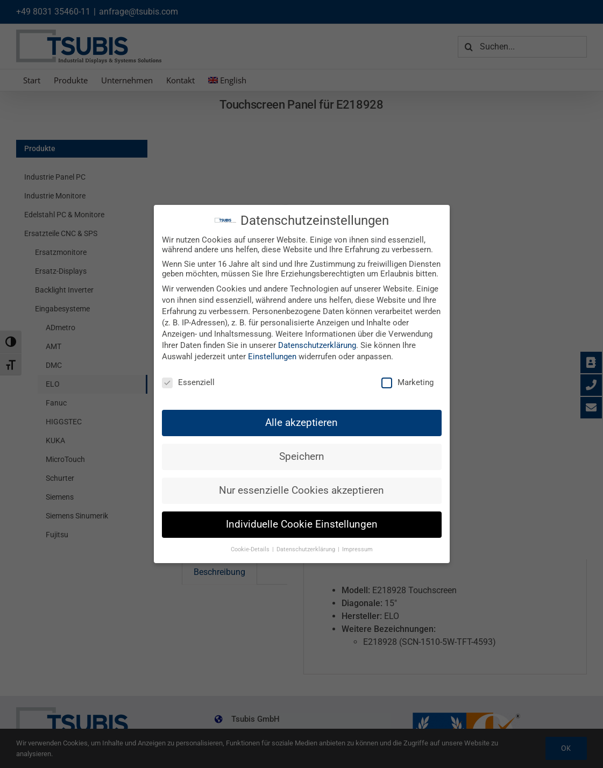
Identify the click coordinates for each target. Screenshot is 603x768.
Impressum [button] (357, 549)
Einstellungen (272, 356)
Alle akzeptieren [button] (301, 423)
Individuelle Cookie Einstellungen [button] (302, 524)
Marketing (407, 382)
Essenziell (188, 382)
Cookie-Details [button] (251, 549)
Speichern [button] (301, 457)
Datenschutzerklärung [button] (306, 549)
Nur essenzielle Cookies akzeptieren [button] (301, 490)
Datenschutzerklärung (317, 345)
